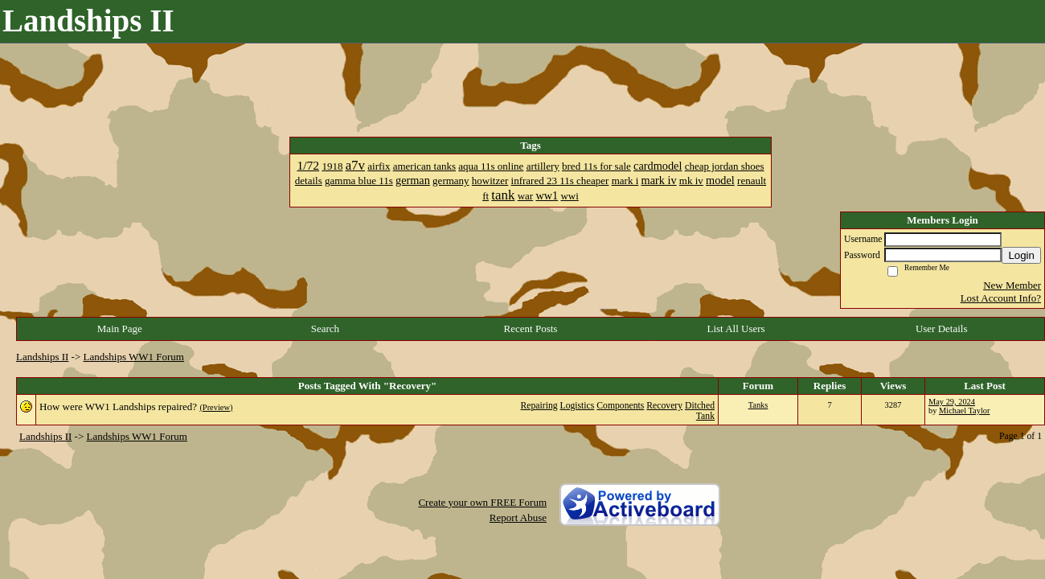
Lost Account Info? (1001, 298)
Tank (705, 416)
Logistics (577, 405)
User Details (942, 328)
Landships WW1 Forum (134, 357)
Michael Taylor (964, 410)
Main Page (119, 328)
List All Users (735, 328)
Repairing (538, 405)
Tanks (758, 404)
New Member (1012, 285)
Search (325, 328)
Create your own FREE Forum (482, 502)
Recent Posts (531, 328)
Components (620, 405)
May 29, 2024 (951, 401)
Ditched (700, 405)
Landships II (42, 357)
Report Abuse (518, 517)
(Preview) (215, 407)
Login (1021, 255)
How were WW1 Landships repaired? (118, 406)
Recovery (664, 405)
